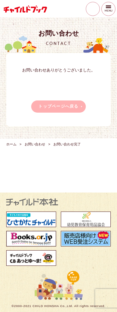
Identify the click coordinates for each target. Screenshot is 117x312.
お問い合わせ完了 (67, 144)
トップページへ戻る (58, 106)
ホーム (11, 144)
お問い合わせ (35, 144)
